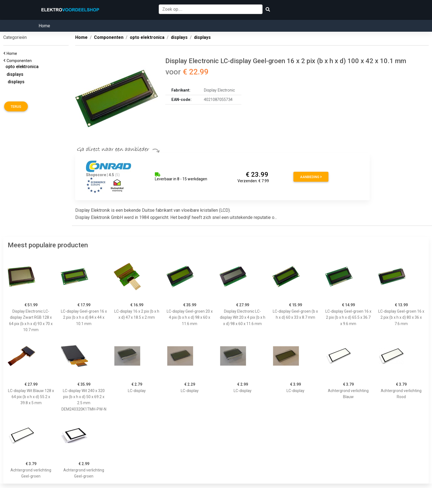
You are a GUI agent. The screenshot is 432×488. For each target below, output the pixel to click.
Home (44, 25)
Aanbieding (311, 177)
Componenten (20, 60)
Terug (16, 107)
